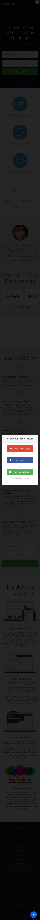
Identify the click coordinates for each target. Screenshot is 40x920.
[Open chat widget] (33, 914)
